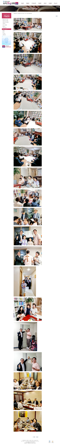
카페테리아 (4, 34)
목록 (56, 16)
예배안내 (4, 26)
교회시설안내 (5, 27)
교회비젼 (4, 23)
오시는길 (4, 33)
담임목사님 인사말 (5, 19)
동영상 (4, 30)
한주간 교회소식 (5, 29)
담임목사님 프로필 (5, 20)
